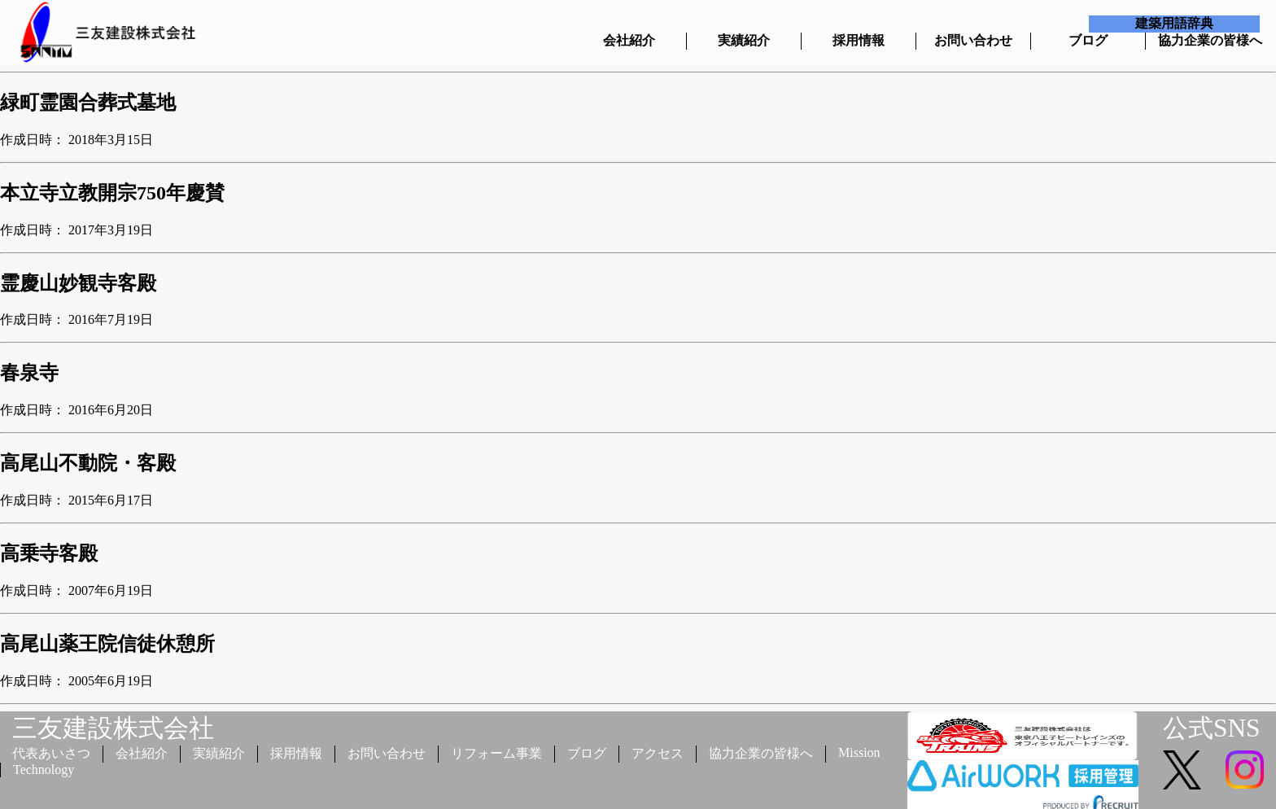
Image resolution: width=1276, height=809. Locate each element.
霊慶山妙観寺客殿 (78, 283)
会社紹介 (629, 40)
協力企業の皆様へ (1203, 40)
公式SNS (1212, 728)
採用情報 (858, 40)
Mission (859, 752)
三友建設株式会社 (113, 728)
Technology (43, 769)
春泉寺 (29, 372)
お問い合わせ (973, 40)
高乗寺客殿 (49, 553)
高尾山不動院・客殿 (88, 463)
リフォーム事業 (496, 753)
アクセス (657, 753)
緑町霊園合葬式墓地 (88, 102)
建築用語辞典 (1174, 23)
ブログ (1088, 40)
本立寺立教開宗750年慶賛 (112, 192)
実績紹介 (744, 40)
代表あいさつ (51, 753)
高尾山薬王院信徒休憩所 (107, 643)
